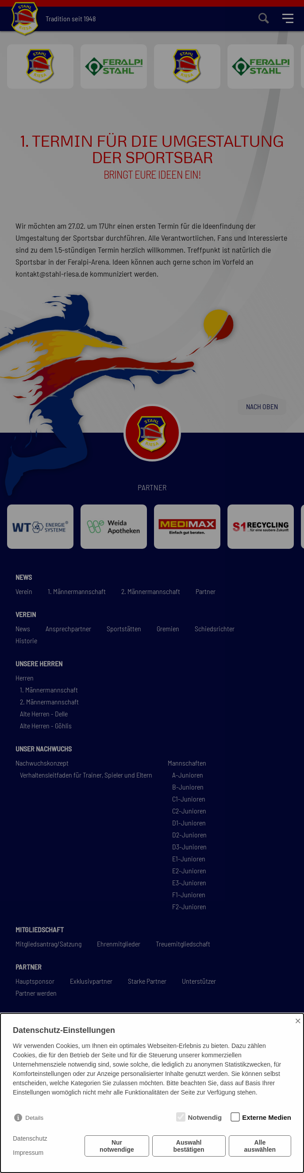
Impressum (28, 1152)
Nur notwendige (117, 1146)
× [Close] (298, 1021)
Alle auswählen (260, 1146)
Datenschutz (30, 1138)
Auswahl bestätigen (188, 1146)
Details (34, 1117)
